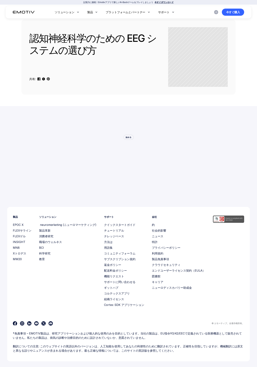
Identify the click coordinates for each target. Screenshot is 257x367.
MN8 (16, 247)
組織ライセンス (114, 299)
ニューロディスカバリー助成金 (172, 287)
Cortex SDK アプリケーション (124, 305)
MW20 (17, 259)
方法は (108, 242)
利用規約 (157, 253)
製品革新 (45, 230)
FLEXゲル (19, 236)
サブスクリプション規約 (119, 259)
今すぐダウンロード (164, 2)
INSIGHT (19, 242)
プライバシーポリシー (166, 247)
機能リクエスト (114, 276)
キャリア (157, 282)
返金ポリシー (112, 265)
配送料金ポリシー (115, 270)
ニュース (157, 236)
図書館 (156, 276)
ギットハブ (111, 287)
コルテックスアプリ (117, 293)
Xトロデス (19, 253)
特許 (155, 242)
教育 (42, 259)
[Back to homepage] (23, 12)
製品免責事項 (160, 259)
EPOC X (18, 225)
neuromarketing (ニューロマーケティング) (67, 225)
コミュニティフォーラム (119, 253)
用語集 (108, 247)
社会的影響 (159, 230)
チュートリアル (114, 230)
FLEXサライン (22, 230)
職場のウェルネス (50, 242)
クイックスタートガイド (119, 225)
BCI (41, 247)
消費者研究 (46, 236)
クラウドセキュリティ (166, 265)
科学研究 (45, 253)
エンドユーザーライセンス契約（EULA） (178, 270)
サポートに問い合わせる (119, 282)
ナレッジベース (114, 236)
